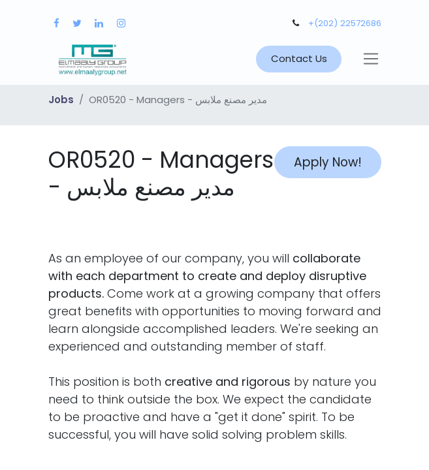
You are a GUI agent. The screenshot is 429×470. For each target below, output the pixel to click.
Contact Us (299, 58)
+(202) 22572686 (344, 23)
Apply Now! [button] (328, 162)
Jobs (61, 99)
